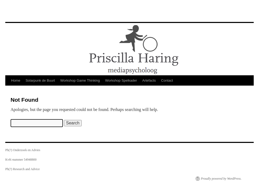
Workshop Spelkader (121, 80)
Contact (167, 80)
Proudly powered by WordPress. (221, 178)
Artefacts (149, 80)
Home (15, 80)
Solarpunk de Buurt (40, 80)
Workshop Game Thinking (80, 80)
